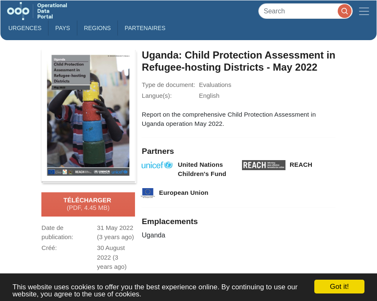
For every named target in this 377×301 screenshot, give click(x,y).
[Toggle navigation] (364, 11)
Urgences (24, 28)
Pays (62, 28)
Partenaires (145, 28)
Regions (97, 28)
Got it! (339, 287)
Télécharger (88, 204)
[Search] (305, 11)
